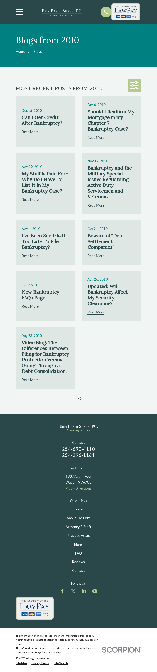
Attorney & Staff (78, 527)
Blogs (78, 544)
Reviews (78, 562)
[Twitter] (73, 591)
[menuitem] (21, 663)
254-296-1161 (78, 455)
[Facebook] (62, 591)
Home (78, 509)
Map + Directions (78, 488)
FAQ (78, 553)
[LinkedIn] (84, 591)
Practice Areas (78, 536)
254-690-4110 (78, 449)
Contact (78, 571)
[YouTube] (94, 591)
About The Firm (78, 518)
